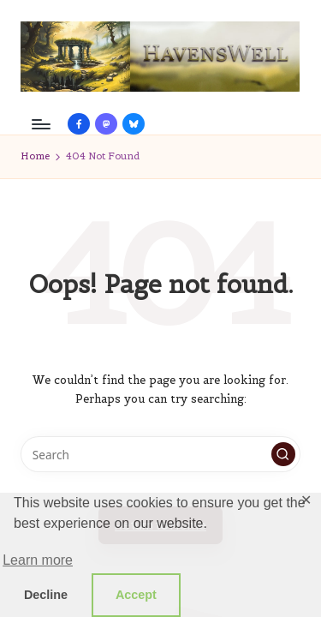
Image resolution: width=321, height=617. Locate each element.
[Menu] (40, 124)
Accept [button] (136, 595)
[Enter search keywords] (160, 454)
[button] (283, 454)
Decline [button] (46, 595)
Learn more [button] (38, 560)
